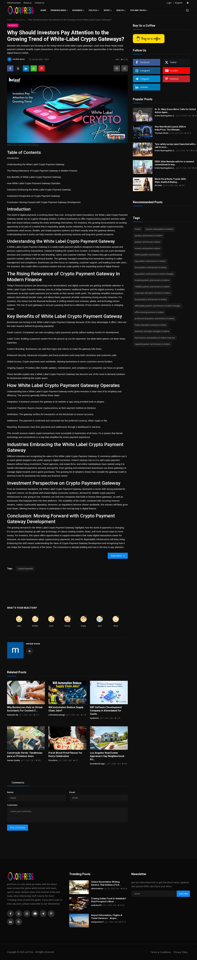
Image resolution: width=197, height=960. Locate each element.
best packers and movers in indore (151, 267)
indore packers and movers (147, 254)
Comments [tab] (18, 782)
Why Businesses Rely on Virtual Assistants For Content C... (24, 709)
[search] (187, 10)
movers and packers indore (147, 248)
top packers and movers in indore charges (154, 273)
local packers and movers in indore (151, 299)
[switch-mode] (188, 3)
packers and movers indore (147, 241)
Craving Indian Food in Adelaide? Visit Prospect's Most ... (108, 900)
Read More (118, 555)
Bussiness (20, 19)
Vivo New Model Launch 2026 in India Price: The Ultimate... (170, 128)
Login (169, 2)
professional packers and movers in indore (154, 318)
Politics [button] (94, 10)
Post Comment (17, 827)
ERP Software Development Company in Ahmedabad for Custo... (106, 710)
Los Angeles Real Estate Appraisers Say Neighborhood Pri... (107, 756)
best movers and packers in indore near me (155, 337)
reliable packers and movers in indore (152, 286)
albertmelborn (97, 888)
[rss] (18, 921)
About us (27, 2)
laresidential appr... (98, 763)
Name (10, 792)
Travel (138, 229)
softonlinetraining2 (56, 715)
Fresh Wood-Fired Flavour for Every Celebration (65, 754)
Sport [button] (108, 10)
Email (72, 792)
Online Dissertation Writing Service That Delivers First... (106, 883)
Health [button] (121, 10)
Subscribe (183, 893)
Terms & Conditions (160, 952)
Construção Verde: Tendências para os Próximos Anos (24, 754)
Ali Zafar (158, 185)
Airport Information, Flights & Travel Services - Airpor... (106, 917)
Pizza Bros (52, 760)
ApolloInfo (94, 718)
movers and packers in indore (159, 229)
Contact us (39, 2)
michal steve (33, 643)
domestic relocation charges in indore (152, 331)
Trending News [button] (59, 10)
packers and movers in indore (148, 235)
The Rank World (161, 133)
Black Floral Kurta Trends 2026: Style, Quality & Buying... (170, 180)
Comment (12, 805)
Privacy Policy (181, 952)
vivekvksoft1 (96, 905)
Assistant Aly (12, 715)
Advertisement (13, 2)
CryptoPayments (25, 568)
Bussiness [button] (78, 10)
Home (43, 10)
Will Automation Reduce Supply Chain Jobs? (65, 709)
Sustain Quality (13, 760)
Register (179, 2)
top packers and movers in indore (150, 261)
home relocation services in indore (150, 325)
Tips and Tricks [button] (139, 10)
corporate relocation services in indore (152, 293)
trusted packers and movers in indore (152, 280)
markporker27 (97, 922)
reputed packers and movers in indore (152, 344)
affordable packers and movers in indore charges (157, 305)
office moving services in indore (149, 312)
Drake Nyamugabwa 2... (165, 115)
